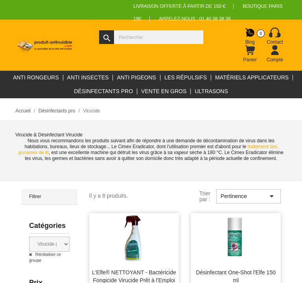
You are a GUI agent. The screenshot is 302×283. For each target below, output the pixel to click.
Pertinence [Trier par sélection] (248, 196)
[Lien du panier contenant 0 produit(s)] (250, 53)
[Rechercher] (151, 37)
